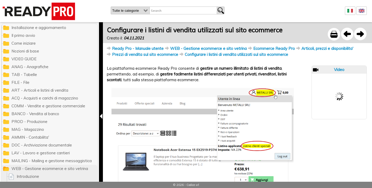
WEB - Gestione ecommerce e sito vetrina (208, 48)
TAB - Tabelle (24, 74)
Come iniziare (23, 43)
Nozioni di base (25, 51)
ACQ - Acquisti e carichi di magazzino (44, 98)
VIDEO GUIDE (23, 58)
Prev (339, 78)
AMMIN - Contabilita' (30, 137)
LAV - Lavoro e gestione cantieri (40, 152)
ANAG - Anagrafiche (29, 66)
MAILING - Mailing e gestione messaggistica (51, 160)
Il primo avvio (23, 35)
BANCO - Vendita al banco (35, 113)
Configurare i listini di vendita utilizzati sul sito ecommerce (236, 54)
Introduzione (28, 176)
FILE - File (20, 82)
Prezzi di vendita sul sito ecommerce (145, 54)
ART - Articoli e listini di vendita (39, 90)
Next (339, 99)
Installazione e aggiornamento (38, 27)
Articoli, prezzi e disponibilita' (327, 48)
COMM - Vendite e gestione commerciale (48, 105)
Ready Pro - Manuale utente (138, 48)
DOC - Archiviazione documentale (41, 145)
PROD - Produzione (29, 121)
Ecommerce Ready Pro (274, 48)
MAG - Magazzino (27, 129)
